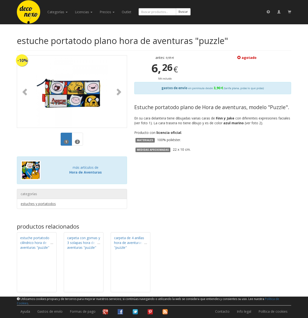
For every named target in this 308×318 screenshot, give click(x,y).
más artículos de (85, 170)
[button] (25, 92)
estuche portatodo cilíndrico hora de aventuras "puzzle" (34, 243)
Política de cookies (273, 311)
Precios (107, 12)
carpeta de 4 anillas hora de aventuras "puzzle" (129, 243)
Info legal (244, 311)
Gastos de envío (50, 311)
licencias (83, 12)
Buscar (183, 12)
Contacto (222, 311)
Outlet (126, 12)
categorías (57, 12)
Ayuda (25, 311)
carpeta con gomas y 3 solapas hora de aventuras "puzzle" (83, 243)
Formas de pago (83, 311)
